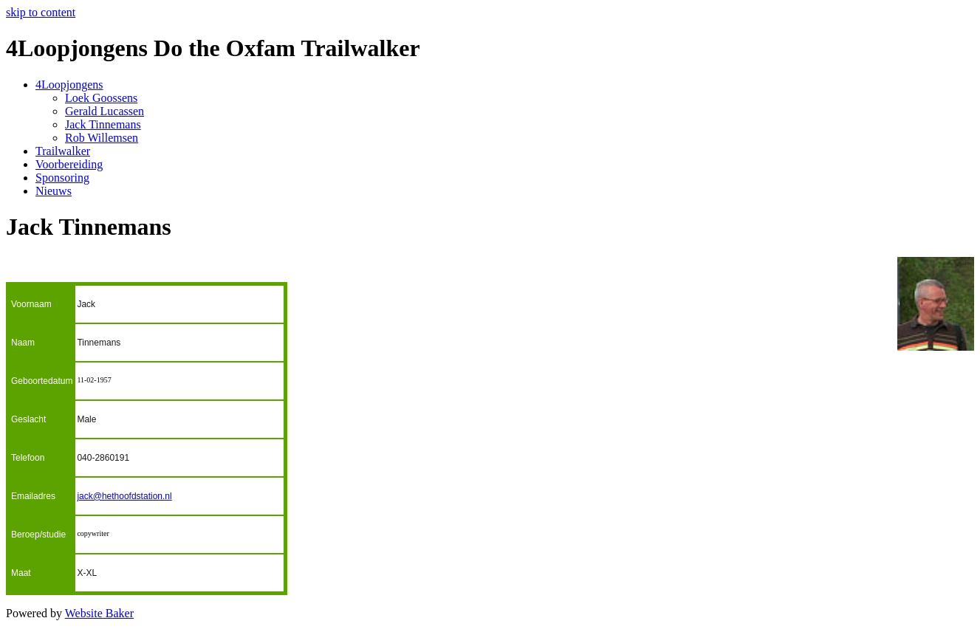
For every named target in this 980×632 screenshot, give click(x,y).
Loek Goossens (101, 98)
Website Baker (99, 613)
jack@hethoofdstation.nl (124, 496)
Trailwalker (62, 151)
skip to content (40, 12)
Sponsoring (62, 177)
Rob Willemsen (101, 137)
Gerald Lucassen (104, 111)
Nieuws (53, 191)
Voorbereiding (69, 164)
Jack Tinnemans (103, 124)
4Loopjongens (69, 84)
